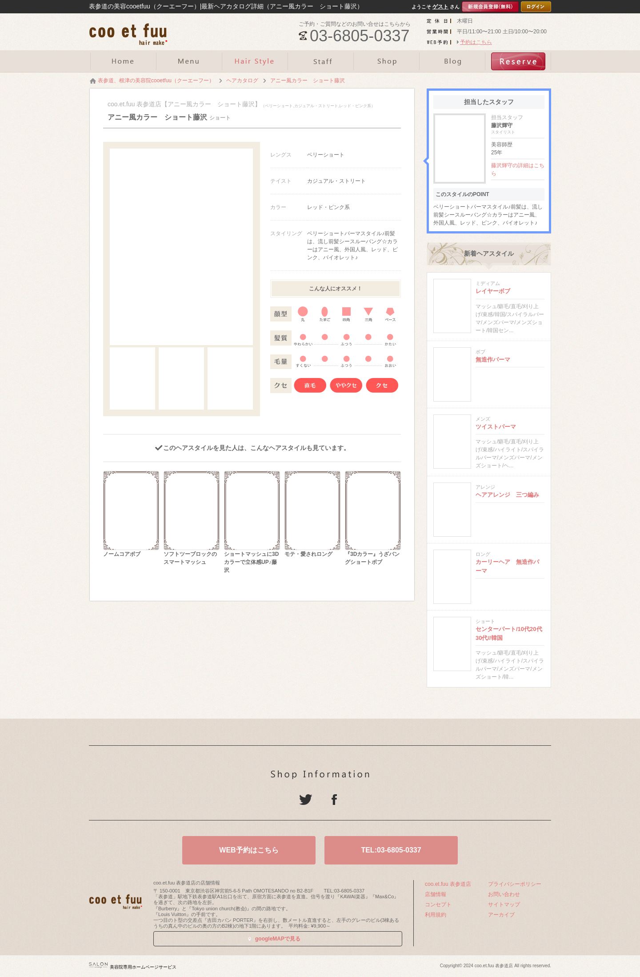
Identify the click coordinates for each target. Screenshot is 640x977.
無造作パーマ (493, 359)
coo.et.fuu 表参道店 (448, 884)
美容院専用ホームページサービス (132, 967)
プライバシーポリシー (514, 884)
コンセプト (438, 904)
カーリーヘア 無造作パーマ (507, 566)
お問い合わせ (504, 894)
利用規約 (435, 915)
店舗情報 (435, 894)
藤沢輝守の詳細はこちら (517, 169)
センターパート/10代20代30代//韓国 (509, 633)
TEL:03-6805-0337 (391, 850)
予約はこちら (476, 42)
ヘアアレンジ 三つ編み (507, 494)
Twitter (305, 799)
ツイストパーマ (496, 426)
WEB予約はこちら (248, 850)
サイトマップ (504, 904)
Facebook (334, 799)
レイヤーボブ (493, 291)
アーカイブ (501, 915)
